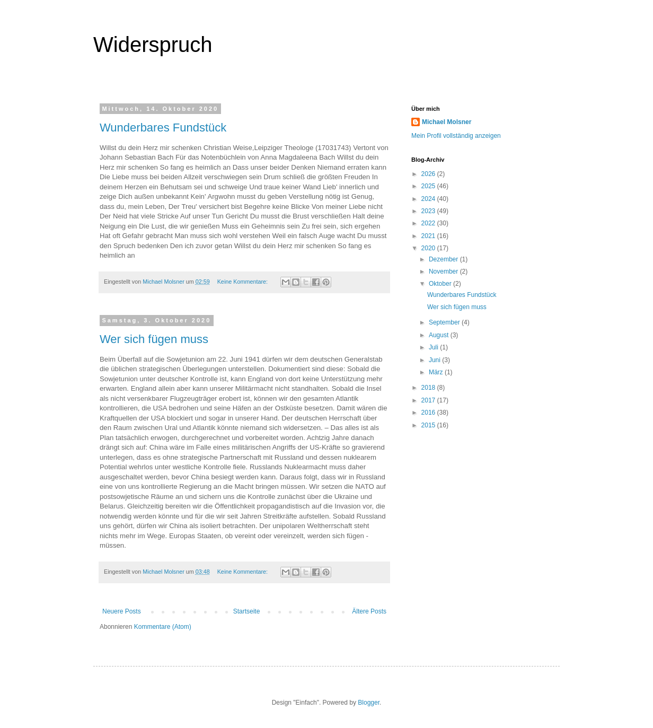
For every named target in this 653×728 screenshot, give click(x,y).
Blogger (369, 702)
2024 (429, 199)
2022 (429, 223)
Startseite (246, 611)
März (437, 372)
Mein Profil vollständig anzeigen (456, 135)
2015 (429, 425)
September (445, 322)
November (444, 271)
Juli (434, 347)
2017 (429, 400)
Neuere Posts (121, 611)
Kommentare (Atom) (162, 626)
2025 (429, 186)
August (440, 335)
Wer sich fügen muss (154, 339)
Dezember (444, 259)
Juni (435, 360)
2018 (429, 387)
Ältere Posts (369, 611)
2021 (429, 236)
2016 (429, 412)
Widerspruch (153, 44)
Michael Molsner (446, 122)
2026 (429, 174)
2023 (429, 211)
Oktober (441, 283)
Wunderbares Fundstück (163, 127)
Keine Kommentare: (243, 281)
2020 (429, 248)
